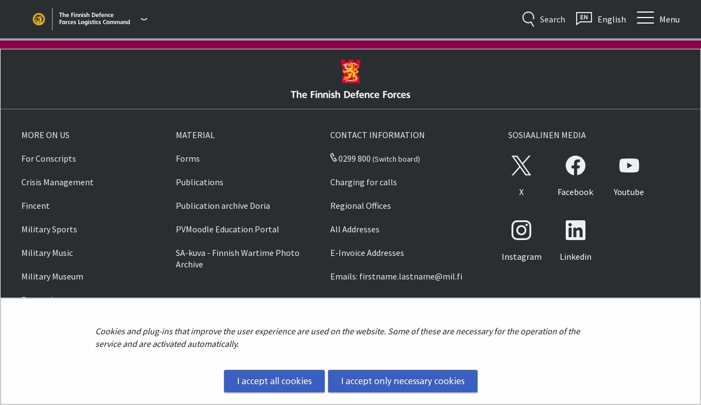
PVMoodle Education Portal (227, 229)
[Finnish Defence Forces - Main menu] (103, 19)
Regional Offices (360, 205)
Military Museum (52, 276)
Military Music (47, 252)
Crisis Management (57, 181)
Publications (199, 181)
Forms (188, 158)
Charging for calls (363, 181)
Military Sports (49, 229)
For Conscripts (48, 158)
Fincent (35, 205)
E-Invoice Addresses (367, 252)
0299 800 (350, 158)
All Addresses (355, 229)
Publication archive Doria (223, 205)
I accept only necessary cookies (402, 380)
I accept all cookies (274, 380)
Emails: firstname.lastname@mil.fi (396, 276)
